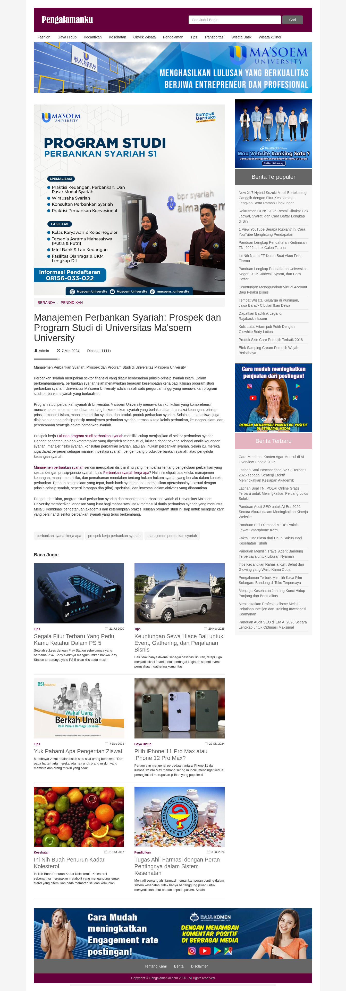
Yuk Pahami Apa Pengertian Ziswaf (78, 751)
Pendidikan (142, 852)
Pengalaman (173, 37)
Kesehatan (117, 37)
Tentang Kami (156, 966)
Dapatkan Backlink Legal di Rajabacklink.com (260, 316)
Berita (179, 966)
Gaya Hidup (67, 37)
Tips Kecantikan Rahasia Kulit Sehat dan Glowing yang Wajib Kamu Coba (271, 567)
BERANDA (46, 302)
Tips (193, 37)
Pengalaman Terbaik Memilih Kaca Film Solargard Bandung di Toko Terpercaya (270, 580)
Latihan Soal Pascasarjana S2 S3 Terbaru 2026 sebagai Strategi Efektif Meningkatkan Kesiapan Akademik (272, 475)
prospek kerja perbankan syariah (114, 536)
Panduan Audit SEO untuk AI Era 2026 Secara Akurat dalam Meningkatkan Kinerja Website (273, 512)
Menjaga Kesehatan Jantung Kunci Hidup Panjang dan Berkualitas (272, 593)
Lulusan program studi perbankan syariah (90, 436)
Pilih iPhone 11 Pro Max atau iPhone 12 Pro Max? (171, 754)
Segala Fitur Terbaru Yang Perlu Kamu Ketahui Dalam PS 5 (74, 639)
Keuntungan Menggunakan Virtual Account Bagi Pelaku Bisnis (273, 289)
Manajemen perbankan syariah (59, 467)
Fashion (44, 37)
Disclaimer (199, 966)
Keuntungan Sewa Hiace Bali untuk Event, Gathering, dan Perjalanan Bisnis (178, 643)
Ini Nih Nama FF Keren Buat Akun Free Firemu (270, 258)
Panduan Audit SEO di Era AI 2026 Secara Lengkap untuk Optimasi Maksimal (273, 624)
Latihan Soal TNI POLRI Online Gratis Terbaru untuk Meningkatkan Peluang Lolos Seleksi (273, 493)
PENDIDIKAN (72, 302)
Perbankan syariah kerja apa (125, 472)
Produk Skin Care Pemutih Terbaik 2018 (271, 340)
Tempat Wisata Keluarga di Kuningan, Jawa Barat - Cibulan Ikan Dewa (269, 302)
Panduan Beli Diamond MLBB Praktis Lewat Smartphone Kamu (269, 527)
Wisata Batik (241, 37)
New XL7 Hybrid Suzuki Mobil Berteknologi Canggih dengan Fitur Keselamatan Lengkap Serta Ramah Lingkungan (273, 198)
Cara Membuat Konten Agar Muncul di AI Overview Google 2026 (271, 459)
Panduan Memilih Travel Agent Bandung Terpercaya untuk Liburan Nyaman (271, 553)
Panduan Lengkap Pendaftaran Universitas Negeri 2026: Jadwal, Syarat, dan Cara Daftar (273, 274)
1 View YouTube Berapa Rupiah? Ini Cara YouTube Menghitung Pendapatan (272, 232)
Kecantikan (93, 37)
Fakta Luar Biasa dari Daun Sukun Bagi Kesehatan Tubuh (270, 540)
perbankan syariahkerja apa (59, 536)
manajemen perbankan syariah (172, 536)
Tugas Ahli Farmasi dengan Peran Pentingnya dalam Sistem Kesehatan (177, 866)
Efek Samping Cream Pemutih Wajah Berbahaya (268, 350)
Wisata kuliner (270, 37)
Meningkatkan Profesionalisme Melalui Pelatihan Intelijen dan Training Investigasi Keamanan (272, 609)
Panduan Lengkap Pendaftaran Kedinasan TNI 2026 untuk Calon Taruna (273, 245)
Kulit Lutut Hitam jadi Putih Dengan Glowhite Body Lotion (267, 329)
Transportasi (214, 37)
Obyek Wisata (144, 37)
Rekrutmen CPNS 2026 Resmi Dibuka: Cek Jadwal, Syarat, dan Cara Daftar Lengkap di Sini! (273, 216)
